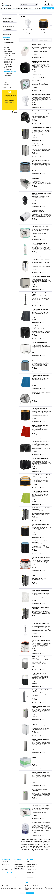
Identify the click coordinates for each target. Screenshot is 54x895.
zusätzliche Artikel (7, 87)
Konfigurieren (30, 893)
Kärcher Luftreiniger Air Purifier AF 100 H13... (41, 260)
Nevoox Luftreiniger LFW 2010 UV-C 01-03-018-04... (41, 707)
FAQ (15, 861)
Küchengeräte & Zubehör (9, 53)
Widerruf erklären (19, 868)
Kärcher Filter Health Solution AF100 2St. (41, 128)
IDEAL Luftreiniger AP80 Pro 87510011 (39, 723)
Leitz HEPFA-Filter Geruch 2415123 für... (43, 30)
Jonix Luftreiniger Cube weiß (39, 342)
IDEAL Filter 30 (38, 841)
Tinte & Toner (6, 31)
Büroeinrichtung (7, 34)
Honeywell (44, 844)
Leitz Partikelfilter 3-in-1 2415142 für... (40, 806)
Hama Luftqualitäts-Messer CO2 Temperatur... (40, 62)
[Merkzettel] (45, 4)
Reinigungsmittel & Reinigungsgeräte (8, 62)
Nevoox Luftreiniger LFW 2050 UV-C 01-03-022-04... (41, 740)
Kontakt (16, 863)
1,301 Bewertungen (9, 108)
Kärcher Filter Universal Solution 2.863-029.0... (40, 607)
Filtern (23, 40)
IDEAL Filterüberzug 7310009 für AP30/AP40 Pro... (40, 376)
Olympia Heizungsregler (38, 44)
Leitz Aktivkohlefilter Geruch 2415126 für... (39, 409)
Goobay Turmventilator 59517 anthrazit (40, 690)
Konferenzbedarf (8, 51)
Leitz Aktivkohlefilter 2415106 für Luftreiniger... (40, 442)
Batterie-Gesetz (30, 871)
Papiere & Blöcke (7, 18)
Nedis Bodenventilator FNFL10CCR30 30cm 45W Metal (41, 392)
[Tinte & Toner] (27, 8)
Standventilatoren (8, 73)
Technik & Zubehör (7, 29)
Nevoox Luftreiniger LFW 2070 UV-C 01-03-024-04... (41, 773)
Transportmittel (7, 69)
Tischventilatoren (8, 75)
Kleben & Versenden (8, 23)
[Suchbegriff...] (29, 4)
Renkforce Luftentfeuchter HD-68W (41, 822)
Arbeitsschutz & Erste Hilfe (9, 43)
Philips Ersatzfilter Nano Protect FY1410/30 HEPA (40, 591)
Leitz (44, 839)
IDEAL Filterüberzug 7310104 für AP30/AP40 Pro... (40, 310)
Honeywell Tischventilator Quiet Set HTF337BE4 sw (41, 194)
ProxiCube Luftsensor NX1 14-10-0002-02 (40, 756)
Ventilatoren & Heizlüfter (10, 71)
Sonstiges (6, 78)
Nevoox (23, 839)
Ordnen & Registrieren (8, 15)
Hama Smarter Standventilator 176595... (40, 293)
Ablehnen (23, 893)
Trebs (31, 839)
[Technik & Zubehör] (17, 8)
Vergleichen (35, 57)
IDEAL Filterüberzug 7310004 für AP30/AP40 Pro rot (40, 425)
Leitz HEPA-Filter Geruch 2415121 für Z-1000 (41, 475)
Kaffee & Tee (7, 47)
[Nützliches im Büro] (48, 8)
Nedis (28, 839)
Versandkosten (30, 877)
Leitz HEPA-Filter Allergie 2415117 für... (40, 161)
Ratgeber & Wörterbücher (10, 59)
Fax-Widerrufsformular (20, 866)
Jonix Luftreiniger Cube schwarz (40, 458)
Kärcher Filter (24, 844)
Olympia (46, 847)
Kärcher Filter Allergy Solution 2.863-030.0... (41, 574)
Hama (23, 841)
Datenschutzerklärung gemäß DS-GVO (32, 865)
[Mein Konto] (48, 4)
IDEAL (32, 841)
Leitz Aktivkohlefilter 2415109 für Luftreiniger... (40, 326)
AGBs (28, 861)
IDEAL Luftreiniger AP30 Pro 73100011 (39, 674)
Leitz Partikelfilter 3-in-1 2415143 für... (40, 227)
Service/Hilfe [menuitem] (48, 1)
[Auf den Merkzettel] (42, 57)
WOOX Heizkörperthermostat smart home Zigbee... (41, 177)
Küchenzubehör (7, 55)
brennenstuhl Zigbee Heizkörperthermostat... (38, 210)
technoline (41, 846)
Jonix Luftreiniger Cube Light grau (41, 276)
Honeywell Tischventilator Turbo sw (41, 111)
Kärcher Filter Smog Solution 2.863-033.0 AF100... (41, 508)
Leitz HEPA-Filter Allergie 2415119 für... (40, 359)
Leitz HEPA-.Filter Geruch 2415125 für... (40, 525)
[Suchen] (36, 4)
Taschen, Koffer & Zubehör (8, 67)
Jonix (27, 843)
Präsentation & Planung (8, 26)
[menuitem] (29, 4)
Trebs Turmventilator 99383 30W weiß (40, 624)
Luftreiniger (7, 80)
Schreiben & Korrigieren (8, 21)
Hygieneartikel (7, 45)
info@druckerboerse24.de (7, 872)
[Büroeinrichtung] (37, 8)
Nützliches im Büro (7, 37)
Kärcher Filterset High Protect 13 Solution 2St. (40, 144)
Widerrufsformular (19, 864)
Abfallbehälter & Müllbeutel (7, 40)
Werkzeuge (6, 84)
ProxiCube (33, 849)
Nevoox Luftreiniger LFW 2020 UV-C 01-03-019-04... (41, 789)
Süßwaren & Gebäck (8, 64)
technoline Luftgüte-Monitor (39, 77)
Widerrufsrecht (30, 872)
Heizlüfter (6, 77)
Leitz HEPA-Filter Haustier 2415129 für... (41, 558)
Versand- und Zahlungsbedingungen (32, 868)
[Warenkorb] (52, 4)
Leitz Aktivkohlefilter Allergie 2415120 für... (39, 541)
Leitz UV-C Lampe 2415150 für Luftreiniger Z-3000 (39, 244)
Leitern (5, 57)
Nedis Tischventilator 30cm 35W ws (28, 30)
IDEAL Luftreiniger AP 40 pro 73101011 (39, 657)
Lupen (5, 82)
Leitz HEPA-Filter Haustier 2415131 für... (41, 641)
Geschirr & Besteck (8, 49)
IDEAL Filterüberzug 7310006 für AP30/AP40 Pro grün (40, 492)
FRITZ (37, 846)
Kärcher (28, 841)
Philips (27, 846)
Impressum (29, 863)
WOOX (37, 847)
